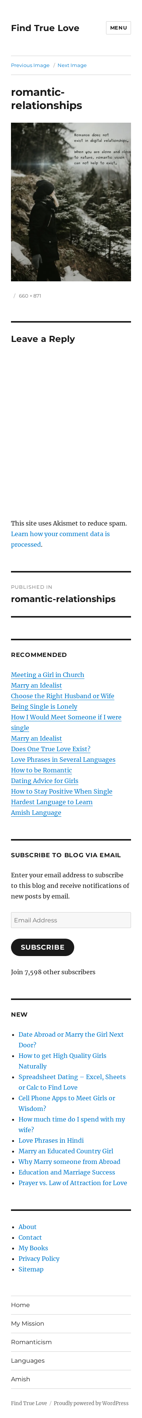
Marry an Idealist (36, 685)
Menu (118, 28)
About (28, 1227)
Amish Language (36, 812)
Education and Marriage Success (67, 1172)
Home (20, 1305)
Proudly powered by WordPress (91, 1403)
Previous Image (30, 65)
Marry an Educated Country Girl (66, 1151)
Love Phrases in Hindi (51, 1140)
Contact (30, 1237)
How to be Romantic (41, 770)
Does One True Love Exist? (51, 749)
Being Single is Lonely (44, 706)
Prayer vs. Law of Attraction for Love (73, 1183)
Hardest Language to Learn (52, 802)
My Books (33, 1248)
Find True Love (45, 28)
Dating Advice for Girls (44, 781)
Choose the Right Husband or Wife (62, 696)
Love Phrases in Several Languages (63, 759)
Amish (20, 1379)
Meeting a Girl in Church (47, 675)
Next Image (72, 65)
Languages (28, 1360)
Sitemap (31, 1269)
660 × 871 (30, 296)
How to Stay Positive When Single (61, 791)
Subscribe (43, 947)
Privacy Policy (39, 1258)
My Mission (27, 1323)
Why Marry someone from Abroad (69, 1161)
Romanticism (31, 1342)
